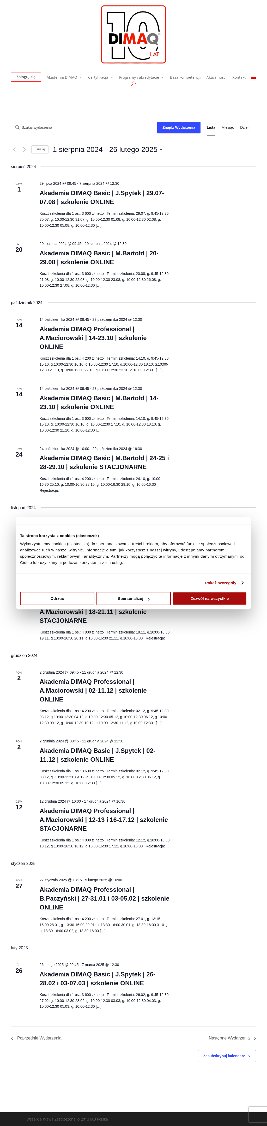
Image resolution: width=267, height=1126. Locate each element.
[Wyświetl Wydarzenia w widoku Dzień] (245, 127)
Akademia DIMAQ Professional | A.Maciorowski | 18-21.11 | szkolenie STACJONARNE (93, 611)
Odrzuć (57, 598)
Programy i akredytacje (139, 78)
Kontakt (239, 78)
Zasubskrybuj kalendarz (224, 1056)
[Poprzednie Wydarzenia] (14, 149)
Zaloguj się (25, 76)
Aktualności (217, 78)
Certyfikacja (98, 78)
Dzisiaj (40, 149)
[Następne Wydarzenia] (24, 149)
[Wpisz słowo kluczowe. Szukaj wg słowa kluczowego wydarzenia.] (84, 127)
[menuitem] (253, 79)
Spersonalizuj (134, 598)
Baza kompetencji (185, 78)
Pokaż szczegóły (220, 583)
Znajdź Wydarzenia (178, 127)
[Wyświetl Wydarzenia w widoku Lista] (211, 127)
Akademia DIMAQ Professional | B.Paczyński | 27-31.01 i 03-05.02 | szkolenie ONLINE (104, 898)
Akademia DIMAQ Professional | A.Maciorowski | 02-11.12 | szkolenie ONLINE (93, 690)
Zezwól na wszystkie (210, 598)
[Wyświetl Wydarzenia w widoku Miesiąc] (228, 127)
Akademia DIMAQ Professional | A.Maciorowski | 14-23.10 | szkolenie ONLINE (93, 337)
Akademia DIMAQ (62, 78)
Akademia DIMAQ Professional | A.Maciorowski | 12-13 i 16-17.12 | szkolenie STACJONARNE (104, 819)
